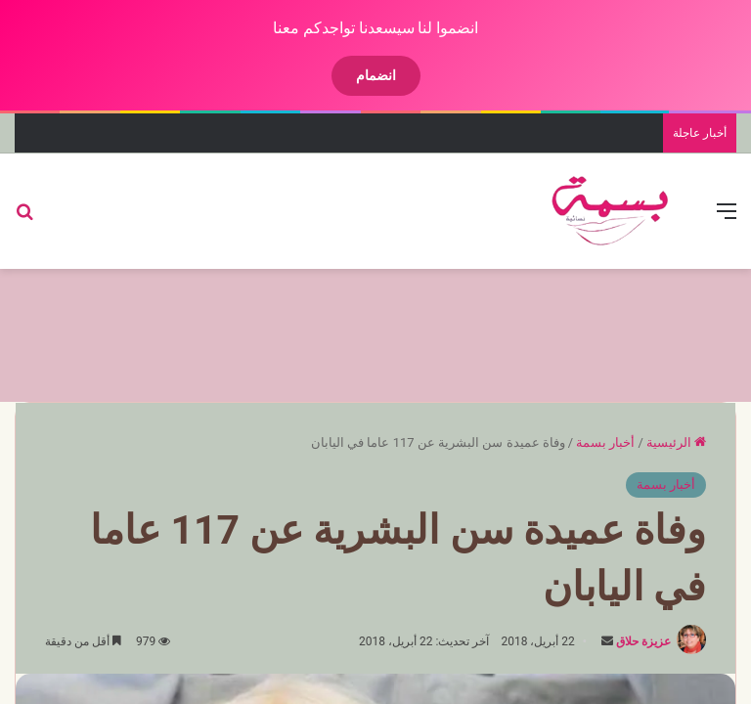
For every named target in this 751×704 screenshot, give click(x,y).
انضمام (376, 75)
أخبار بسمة (605, 442)
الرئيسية (676, 442)
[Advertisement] (375, 332)
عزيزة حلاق (643, 641)
